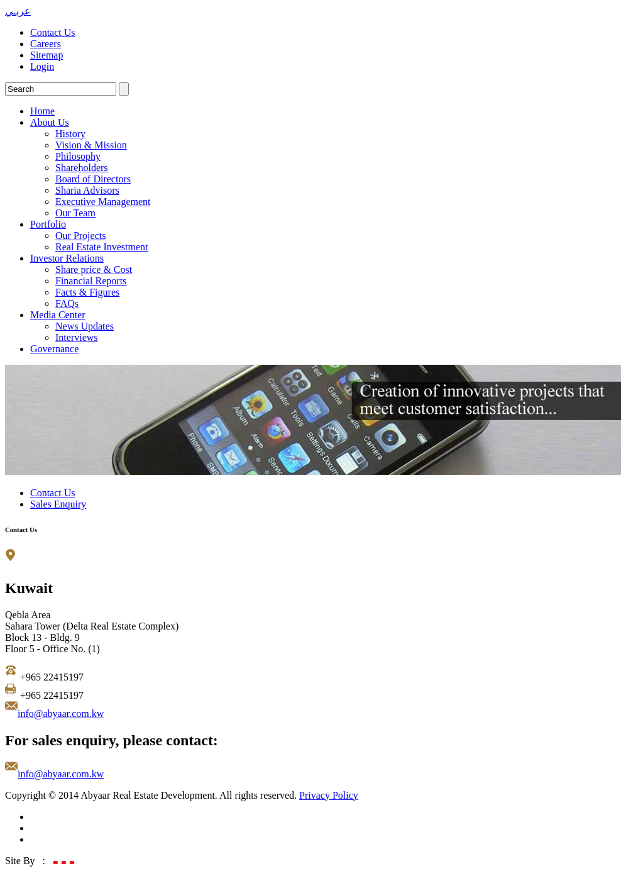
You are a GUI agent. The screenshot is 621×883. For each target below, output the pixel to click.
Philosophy (78, 156)
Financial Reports (90, 280)
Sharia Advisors (87, 190)
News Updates (84, 326)
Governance (54, 348)
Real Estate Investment (101, 247)
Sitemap (46, 55)
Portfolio (48, 224)
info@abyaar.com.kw (61, 713)
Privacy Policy (328, 795)
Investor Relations (67, 258)
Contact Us (52, 32)
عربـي (18, 11)
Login (42, 66)
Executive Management (103, 201)
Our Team (75, 213)
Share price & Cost (93, 269)
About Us (49, 122)
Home (42, 111)
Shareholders (81, 167)
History (70, 133)
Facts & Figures (87, 292)
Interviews (76, 337)
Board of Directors (93, 179)
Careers (45, 43)
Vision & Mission (91, 145)
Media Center (57, 314)
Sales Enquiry (58, 504)
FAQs (67, 303)
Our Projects (80, 235)
